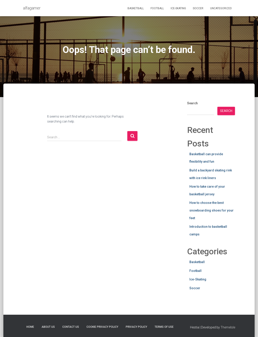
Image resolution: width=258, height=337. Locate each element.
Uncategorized (221, 8)
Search (192, 103)
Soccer (198, 8)
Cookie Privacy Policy (102, 326)
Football (157, 8)
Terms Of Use (164, 326)
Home (30, 326)
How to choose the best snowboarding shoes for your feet (211, 210)
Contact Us (70, 326)
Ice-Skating (178, 8)
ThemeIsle (228, 327)
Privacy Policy (136, 326)
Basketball (136, 8)
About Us (48, 326)
